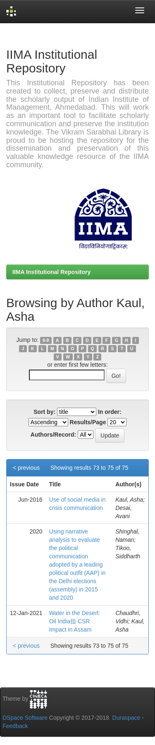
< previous (26, 467)
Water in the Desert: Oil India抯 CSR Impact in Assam (74, 621)
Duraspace (126, 717)
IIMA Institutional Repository (51, 272)
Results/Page (88, 422)
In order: (110, 412)
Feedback (15, 726)
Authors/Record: (53, 434)
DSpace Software (25, 717)
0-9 (46, 340)
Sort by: (44, 412)
